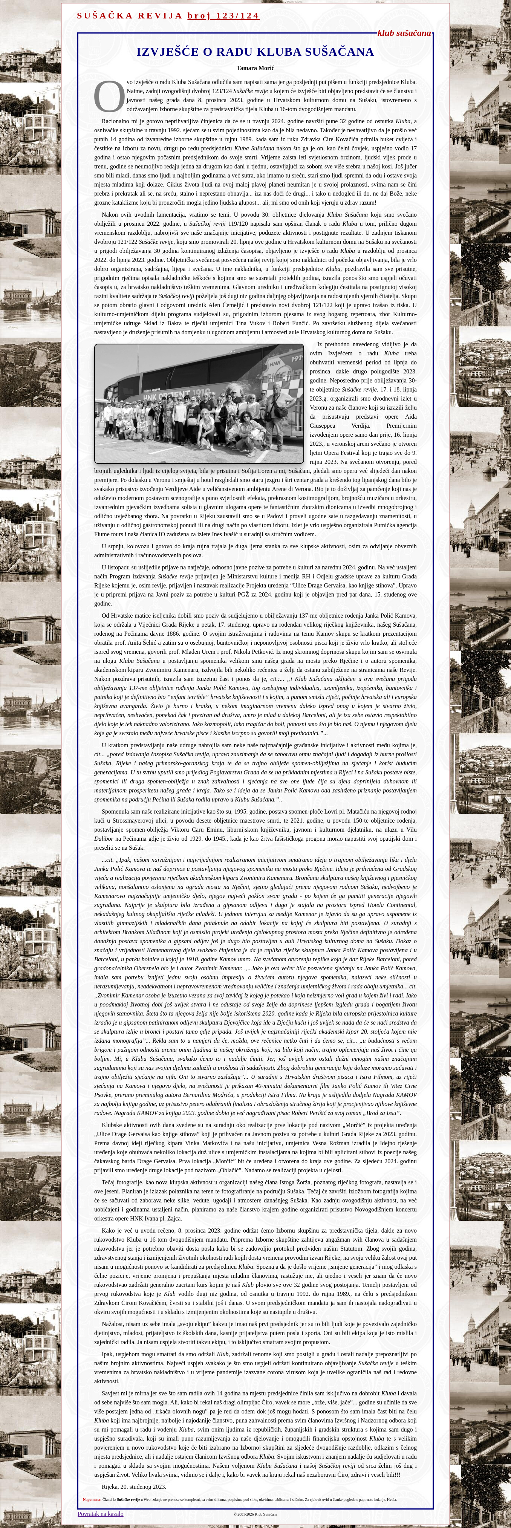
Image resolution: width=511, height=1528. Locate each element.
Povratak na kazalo (101, 1514)
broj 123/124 (223, 15)
